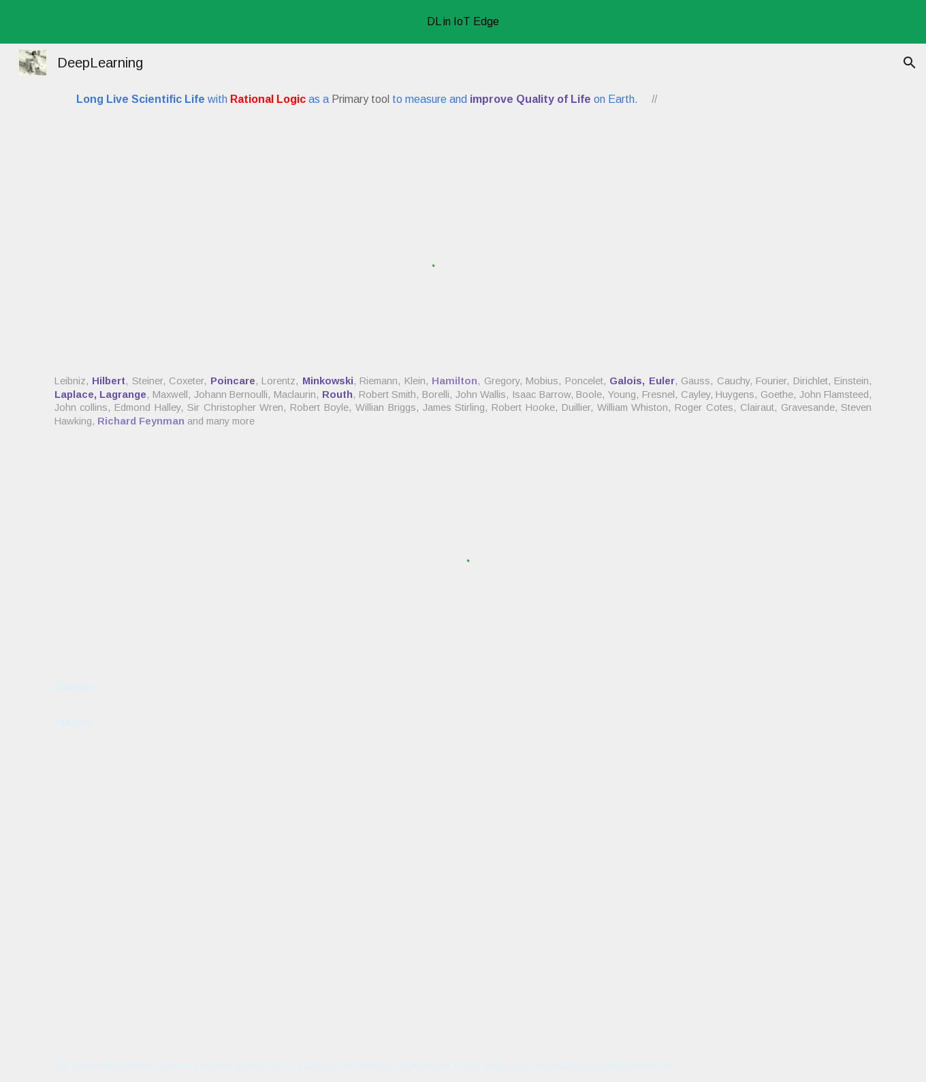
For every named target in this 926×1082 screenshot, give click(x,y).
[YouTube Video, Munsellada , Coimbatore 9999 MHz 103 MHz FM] (463, 883)
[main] (393, 99)
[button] (909, 62)
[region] (463, 22)
